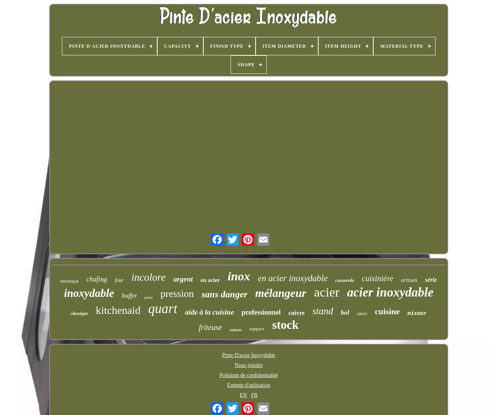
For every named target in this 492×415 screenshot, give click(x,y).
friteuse (210, 327)
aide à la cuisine (209, 312)
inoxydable (89, 293)
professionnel (261, 312)
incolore (148, 277)
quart (163, 308)
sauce (362, 313)
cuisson (235, 330)
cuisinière (377, 278)
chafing (96, 279)
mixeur (417, 313)
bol (345, 312)
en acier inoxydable (292, 278)
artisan (409, 280)
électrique (69, 281)
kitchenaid (118, 310)
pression (177, 293)
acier (326, 292)
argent (183, 279)
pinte (149, 297)
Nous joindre (249, 365)
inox (239, 276)
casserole (344, 280)
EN (243, 395)
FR (254, 395)
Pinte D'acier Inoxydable (249, 355)
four (119, 280)
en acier (210, 280)
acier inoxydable (390, 292)
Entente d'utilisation (248, 385)
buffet (129, 295)
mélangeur (280, 293)
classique (79, 313)
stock (285, 325)
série (431, 280)
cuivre (296, 313)
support (256, 329)
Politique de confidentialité (248, 375)
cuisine (387, 311)
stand (322, 311)
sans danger (224, 294)
